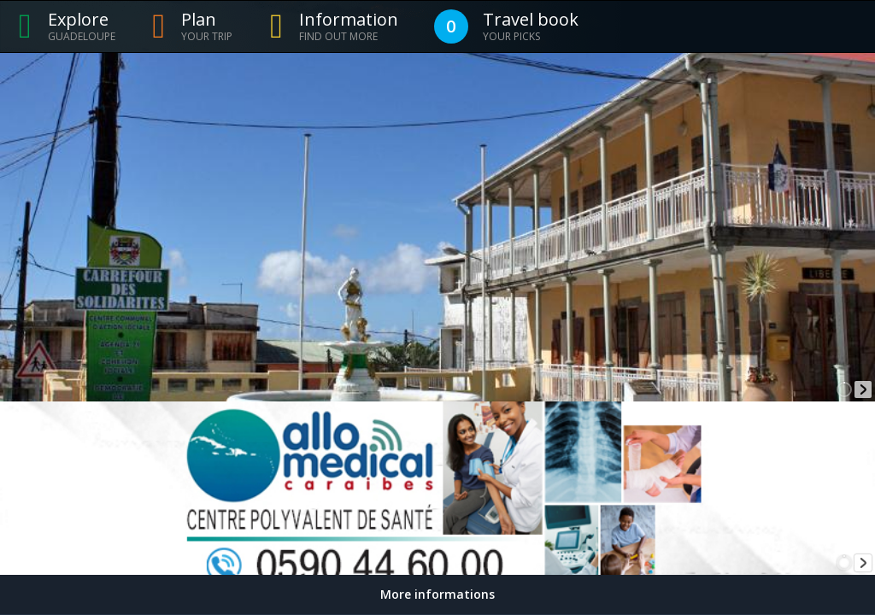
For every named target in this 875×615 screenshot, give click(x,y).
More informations (437, 594)
